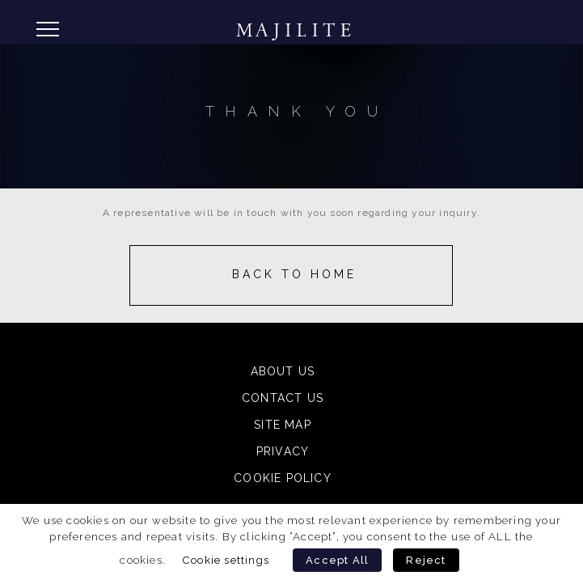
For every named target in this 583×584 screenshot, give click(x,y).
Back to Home (294, 274)
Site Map (282, 424)
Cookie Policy (283, 478)
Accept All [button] (337, 560)
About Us (283, 371)
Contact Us (282, 397)
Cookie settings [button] (225, 559)
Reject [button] (426, 560)
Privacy (282, 451)
